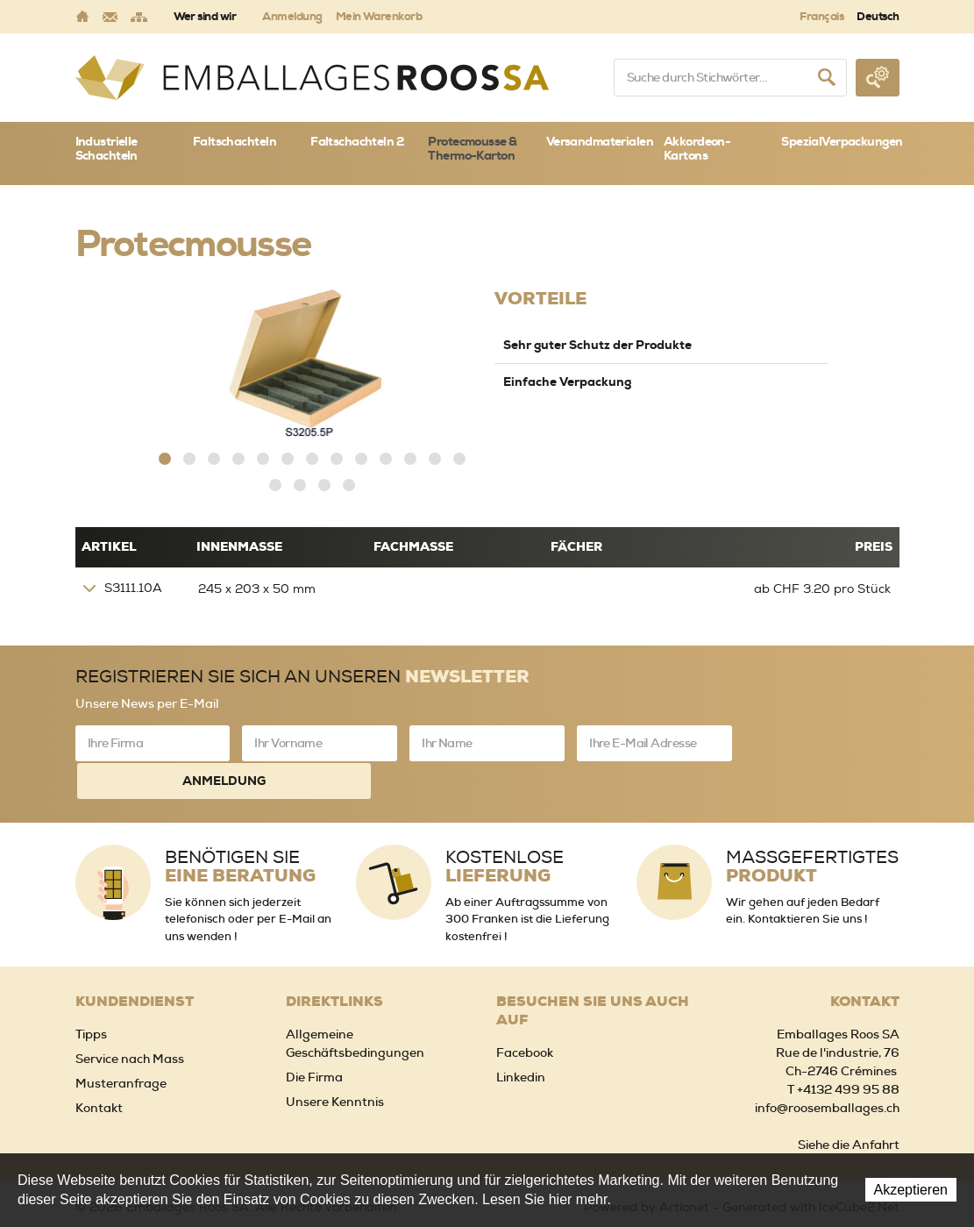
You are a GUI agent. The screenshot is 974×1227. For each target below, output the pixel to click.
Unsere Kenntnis (335, 1059)
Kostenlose (504, 824)
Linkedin (520, 1035)
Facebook (524, 1010)
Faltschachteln (234, 141)
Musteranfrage (121, 1041)
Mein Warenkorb (379, 16)
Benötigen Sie (240, 824)
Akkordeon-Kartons (697, 148)
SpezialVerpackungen (840, 141)
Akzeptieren (911, 1189)
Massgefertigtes (812, 824)
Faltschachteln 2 (356, 141)
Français (821, 16)
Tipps (91, 992)
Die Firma (314, 1035)
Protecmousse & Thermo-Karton (472, 148)
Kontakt (99, 1066)
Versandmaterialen (599, 141)
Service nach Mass (129, 1016)
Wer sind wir (205, 16)
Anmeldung (292, 16)
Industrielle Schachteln (106, 148)
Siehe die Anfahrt (848, 1102)
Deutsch (878, 16)
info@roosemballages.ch (827, 1066)
